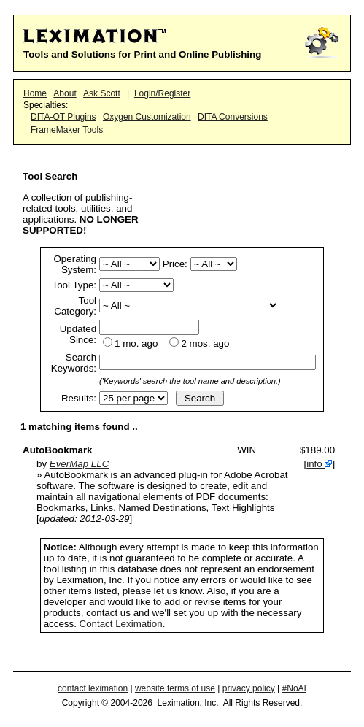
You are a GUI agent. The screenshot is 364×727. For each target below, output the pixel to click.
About (64, 93)
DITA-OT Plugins (63, 117)
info (314, 463)
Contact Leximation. (123, 623)
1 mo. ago (136, 343)
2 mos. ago (205, 343)
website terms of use (175, 688)
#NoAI (294, 688)
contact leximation (93, 688)
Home (35, 93)
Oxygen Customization (147, 117)
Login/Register (162, 93)
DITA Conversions (233, 117)
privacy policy (248, 688)
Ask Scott (101, 93)
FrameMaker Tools (67, 130)
